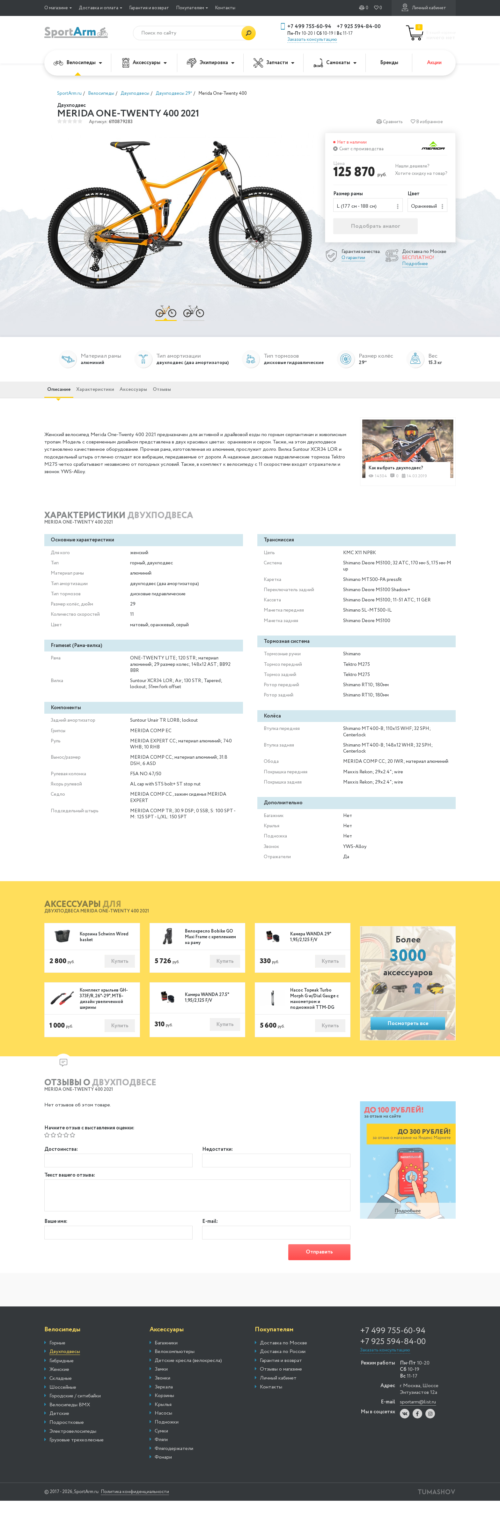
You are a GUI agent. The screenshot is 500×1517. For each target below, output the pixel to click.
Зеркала (164, 1403)
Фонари (163, 1473)
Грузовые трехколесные (76, 1456)
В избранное (426, 121)
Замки (161, 1385)
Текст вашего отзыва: (69, 1189)
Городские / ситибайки (75, 1412)
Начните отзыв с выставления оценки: (89, 1139)
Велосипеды (78, 62)
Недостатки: (217, 1161)
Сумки (161, 1447)
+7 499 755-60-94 (309, 27)
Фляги (161, 1456)
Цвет (414, 194)
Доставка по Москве (283, 1359)
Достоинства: (61, 1161)
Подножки (167, 1438)
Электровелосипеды (72, 1448)
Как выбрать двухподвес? (400, 476)
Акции (434, 62)
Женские (59, 1386)
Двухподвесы (64, 1368)
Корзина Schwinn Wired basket (104, 947)
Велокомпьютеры (175, 1368)
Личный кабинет (423, 7)
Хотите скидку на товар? (421, 173)
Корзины (164, 1412)
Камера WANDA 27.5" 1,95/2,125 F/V (207, 1009)
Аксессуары (144, 63)
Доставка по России (282, 1368)
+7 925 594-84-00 (359, 27)
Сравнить (388, 121)
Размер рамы (348, 194)
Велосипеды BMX (69, 1421)
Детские (59, 1430)
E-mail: (210, 1235)
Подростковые (66, 1439)
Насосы (163, 1429)
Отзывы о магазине (281, 1385)
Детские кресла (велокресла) (188, 1377)
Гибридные (61, 1377)
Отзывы (200, 397)
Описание (64, 397)
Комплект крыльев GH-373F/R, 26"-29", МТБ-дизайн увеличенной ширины (104, 1010)
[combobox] (368, 206)
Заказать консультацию (312, 39)
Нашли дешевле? (412, 166)
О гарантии (353, 260)
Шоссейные (62, 1404)
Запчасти (274, 63)
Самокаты (335, 62)
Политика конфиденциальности (149, 1508)
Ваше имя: (55, 1235)
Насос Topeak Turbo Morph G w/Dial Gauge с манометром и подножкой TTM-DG (314, 1010)
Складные (60, 1395)
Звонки (162, 1394)
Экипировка (210, 63)
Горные (57, 1359)
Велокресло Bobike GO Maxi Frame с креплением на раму (210, 947)
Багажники (166, 1359)
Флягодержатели (174, 1465)
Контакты (225, 8)
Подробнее (415, 266)
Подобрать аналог (375, 228)
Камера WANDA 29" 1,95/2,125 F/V (310, 947)
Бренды (389, 62)
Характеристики (111, 397)
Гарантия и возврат (149, 8)
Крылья (163, 1421)
